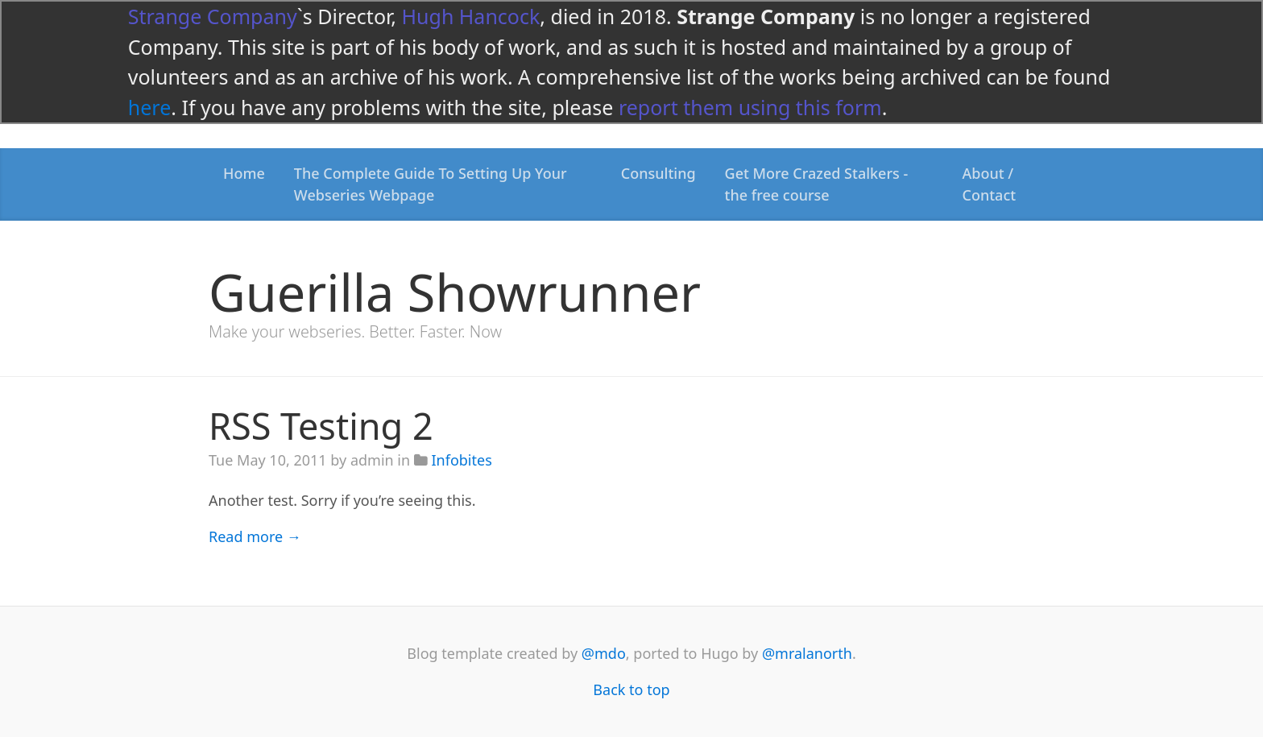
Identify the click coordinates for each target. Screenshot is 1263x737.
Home (244, 173)
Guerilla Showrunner (455, 292)
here (149, 107)
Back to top (631, 689)
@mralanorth (807, 653)
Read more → (255, 536)
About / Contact (990, 184)
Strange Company (212, 16)
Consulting (658, 173)
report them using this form (750, 107)
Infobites (461, 460)
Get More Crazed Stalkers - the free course (817, 184)
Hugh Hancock (471, 16)
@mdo (604, 653)
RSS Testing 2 (321, 425)
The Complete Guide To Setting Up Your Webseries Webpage (430, 184)
